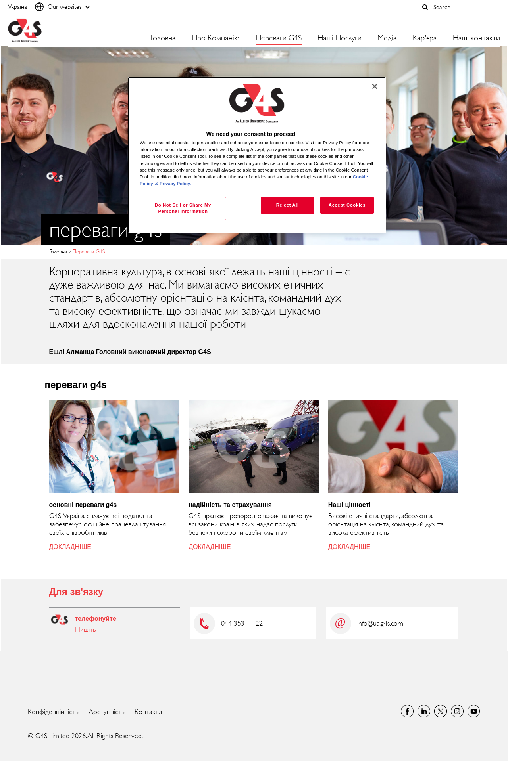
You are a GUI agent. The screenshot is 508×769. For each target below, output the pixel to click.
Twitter (440, 711)
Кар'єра (425, 38)
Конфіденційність (53, 711)
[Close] (374, 86)
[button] (425, 7)
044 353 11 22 (242, 623)
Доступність (107, 711)
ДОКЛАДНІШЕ (70, 546)
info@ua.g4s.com (380, 623)
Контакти (148, 711)
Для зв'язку (76, 591)
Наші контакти (476, 38)
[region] (257, 155)
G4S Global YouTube (474, 711)
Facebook (407, 711)
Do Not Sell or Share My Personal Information (183, 208)
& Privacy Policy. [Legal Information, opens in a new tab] (173, 183)
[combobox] (464, 7)
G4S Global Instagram (457, 711)
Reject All (287, 205)
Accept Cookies (347, 205)
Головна (163, 38)
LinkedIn (424, 711)
